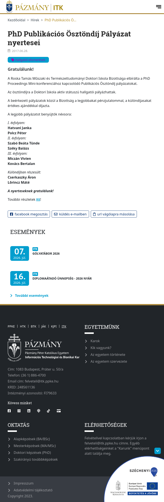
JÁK (43, 326)
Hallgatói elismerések (28, 60)
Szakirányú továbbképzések (36, 459)
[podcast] (39, 411)
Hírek (35, 20)
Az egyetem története (108, 354)
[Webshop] (58, 411)
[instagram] (19, 411)
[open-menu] (158, 7)
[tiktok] (48, 411)
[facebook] (11, 411)
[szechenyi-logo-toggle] (157, 451)
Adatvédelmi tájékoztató (33, 490)
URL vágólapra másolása (114, 214)
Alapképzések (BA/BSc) (32, 439)
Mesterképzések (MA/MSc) (35, 445)
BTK (33, 326)
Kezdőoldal (16, 20)
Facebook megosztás (29, 214)
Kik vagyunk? (101, 347)
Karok (95, 341)
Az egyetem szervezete (109, 361)
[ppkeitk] (77, 6)
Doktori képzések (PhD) (32, 452)
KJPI (54, 326)
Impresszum (24, 483)
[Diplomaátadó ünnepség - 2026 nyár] (52, 280)
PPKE (11, 326)
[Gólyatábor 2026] (36, 255)
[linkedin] (29, 411)
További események (29, 295)
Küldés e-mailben (70, 214)
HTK (23, 326)
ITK (64, 326)
